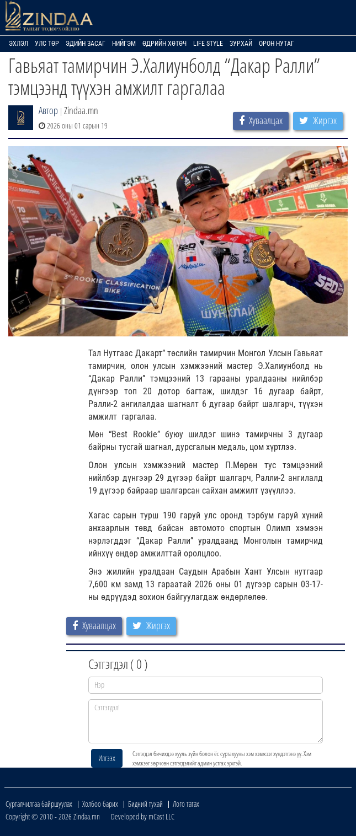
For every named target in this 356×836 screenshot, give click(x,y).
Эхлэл (18, 43)
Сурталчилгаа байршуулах (39, 804)
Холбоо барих (100, 804)
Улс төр (47, 43)
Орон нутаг (276, 43)
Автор (48, 110)
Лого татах (186, 804)
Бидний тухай (145, 804)
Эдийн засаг (85, 43)
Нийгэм (124, 43)
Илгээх (106, 758)
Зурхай (241, 43)
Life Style (208, 43)
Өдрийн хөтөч (164, 43)
